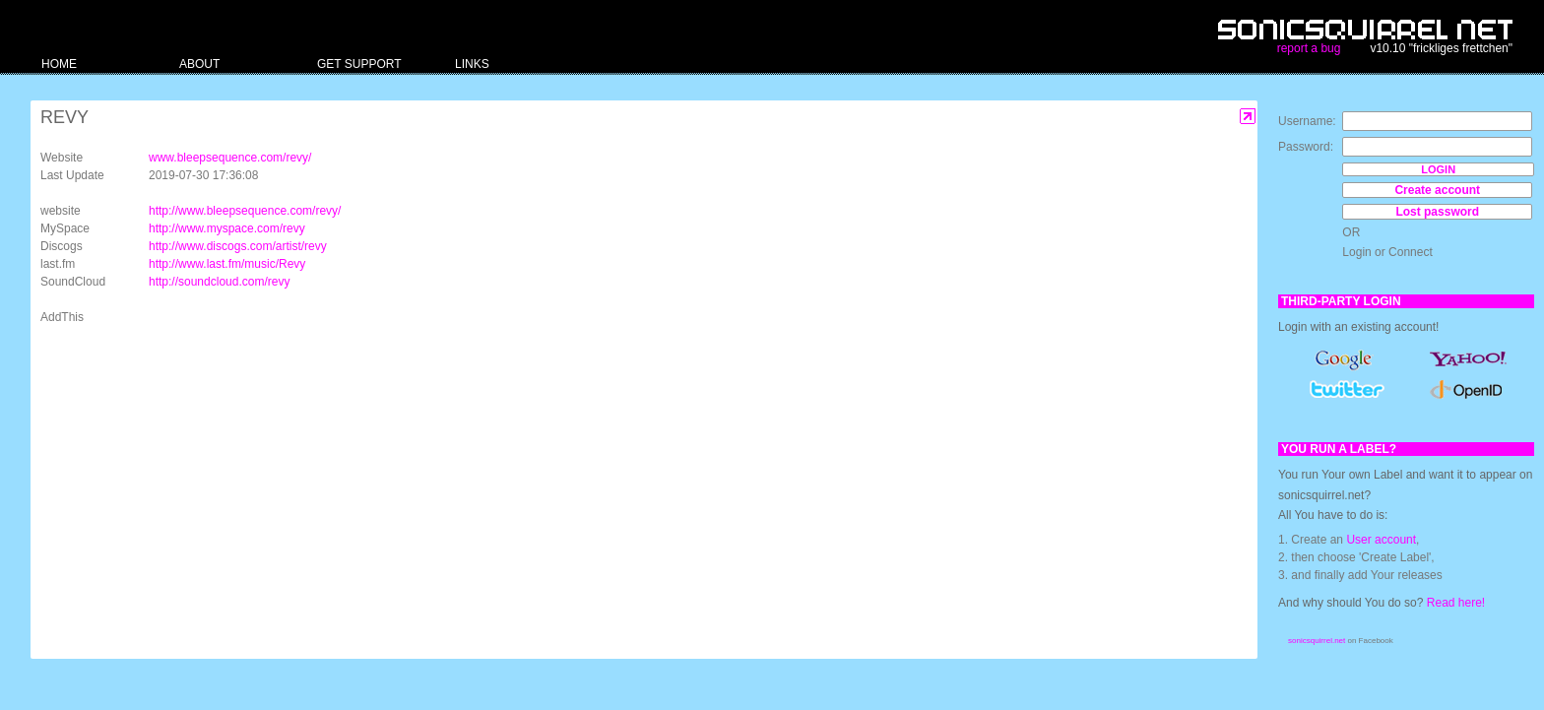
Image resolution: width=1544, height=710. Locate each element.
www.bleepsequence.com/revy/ (230, 157)
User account (1381, 540)
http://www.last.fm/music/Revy (227, 264)
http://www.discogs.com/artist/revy (238, 246)
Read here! (1456, 603)
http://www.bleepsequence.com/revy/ (245, 211)
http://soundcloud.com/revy (219, 282)
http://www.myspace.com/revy (227, 228)
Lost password (1437, 212)
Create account (1437, 190)
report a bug (1309, 48)
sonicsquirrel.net (1316, 640)
